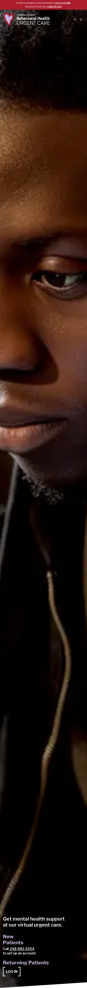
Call (56, 3)
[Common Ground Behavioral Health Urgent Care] (27, 19)
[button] (75, 20)
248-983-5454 (22, 949)
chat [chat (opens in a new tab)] (64, 3)
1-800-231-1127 (54, 6)
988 (68, 3)
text (60, 3)
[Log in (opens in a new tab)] (11, 971)
